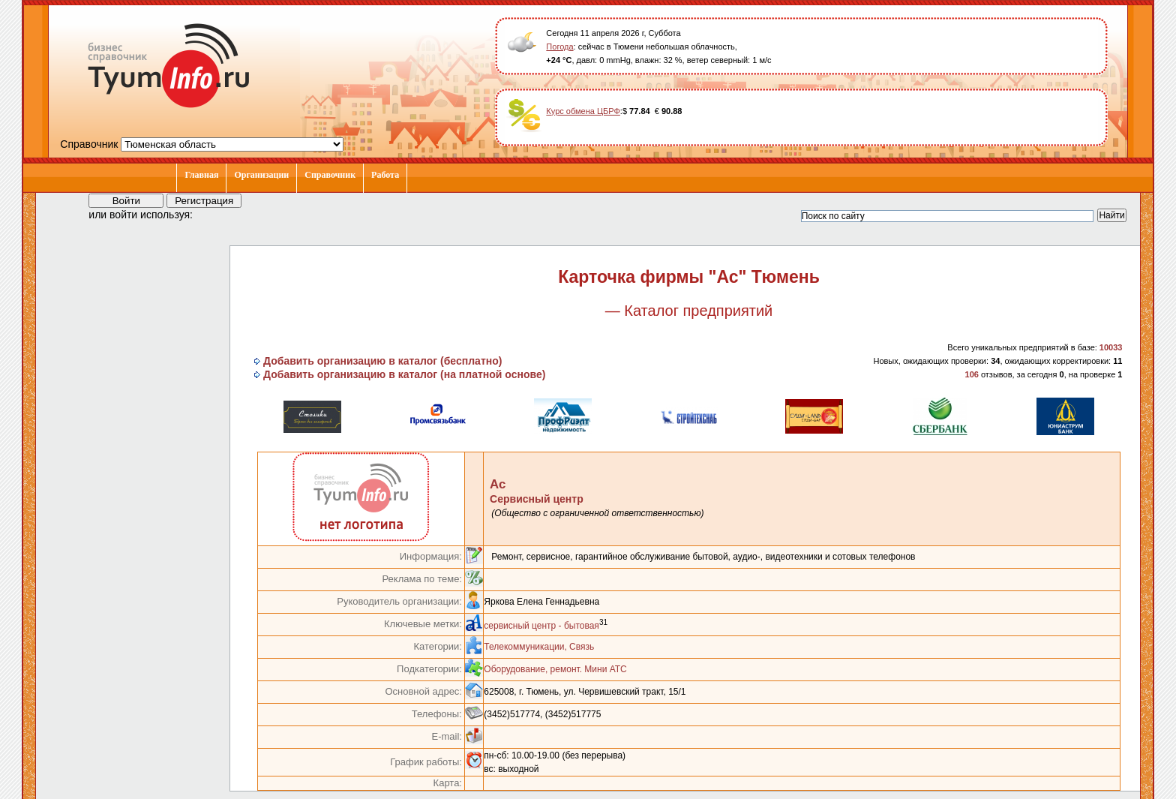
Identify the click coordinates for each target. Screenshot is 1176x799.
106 (972, 374)
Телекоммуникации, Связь (539, 646)
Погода (559, 46)
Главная (201, 175)
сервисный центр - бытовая (541, 625)
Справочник (330, 175)
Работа (385, 175)
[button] (218, 214)
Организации (261, 175)
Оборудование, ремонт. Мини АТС (555, 669)
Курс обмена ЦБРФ (583, 111)
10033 (1111, 347)
